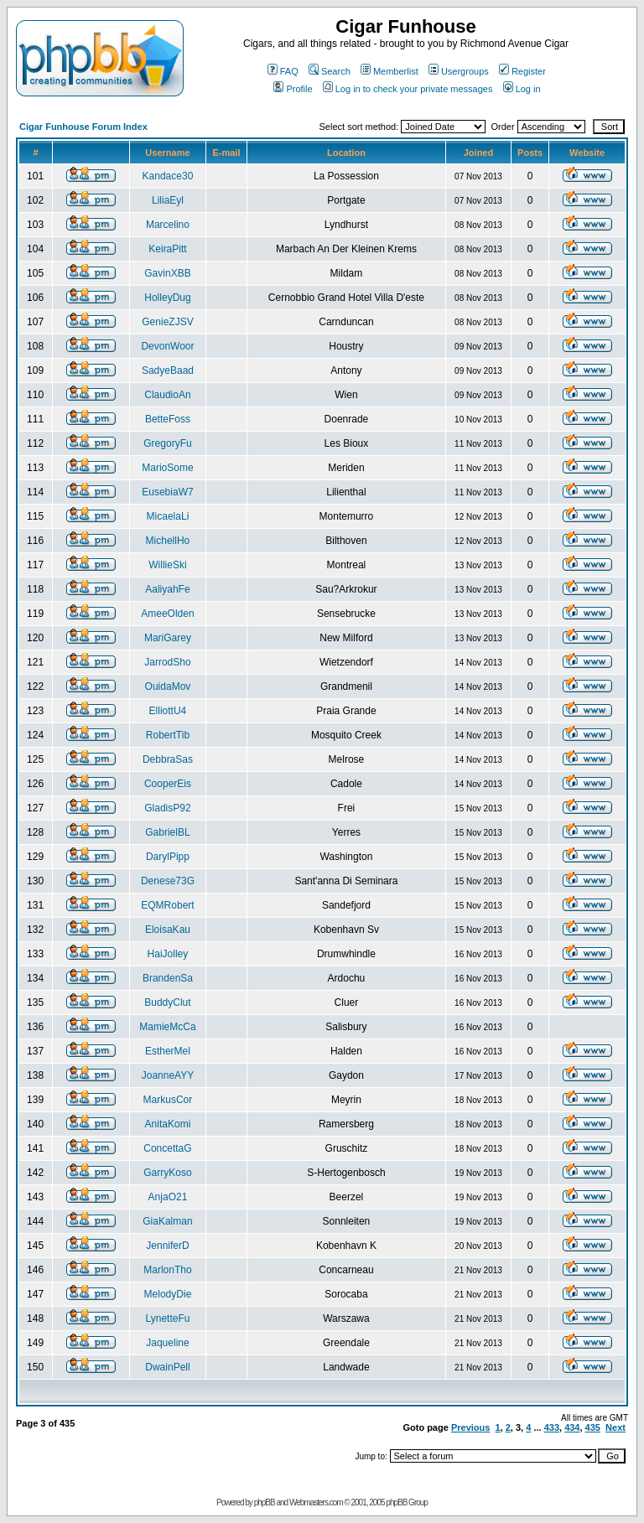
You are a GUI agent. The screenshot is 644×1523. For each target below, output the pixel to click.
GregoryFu (167, 443)
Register (522, 71)
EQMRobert (167, 905)
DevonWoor (167, 346)
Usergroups (458, 71)
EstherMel (167, 1051)
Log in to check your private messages (408, 89)
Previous (470, 1427)
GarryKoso (167, 1173)
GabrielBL (167, 832)
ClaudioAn (167, 395)
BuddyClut (167, 1002)
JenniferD (167, 1245)
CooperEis (167, 784)
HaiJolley (168, 954)
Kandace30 (168, 176)
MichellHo (168, 541)
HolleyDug (167, 297)
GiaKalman (167, 1221)
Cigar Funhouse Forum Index (83, 127)
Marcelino (168, 225)
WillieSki (167, 565)
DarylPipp (168, 857)
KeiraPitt (167, 249)
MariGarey (167, 638)
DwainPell (167, 1367)
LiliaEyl (168, 200)
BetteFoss (167, 419)
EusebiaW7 (167, 492)
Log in (522, 89)
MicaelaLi (168, 516)
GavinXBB (167, 273)
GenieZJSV (167, 322)
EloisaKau (167, 929)
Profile (292, 89)
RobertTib (168, 735)
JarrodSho (167, 662)
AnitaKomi (168, 1124)
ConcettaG (167, 1148)
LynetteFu (168, 1318)
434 (571, 1427)
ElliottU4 (168, 711)
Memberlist (389, 71)
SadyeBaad (168, 370)
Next (615, 1427)
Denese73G (168, 881)
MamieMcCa (167, 1027)
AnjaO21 (168, 1197)
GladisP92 (167, 808)
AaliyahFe (167, 589)
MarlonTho (167, 1270)
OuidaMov (168, 686)
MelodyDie (168, 1294)
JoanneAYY (168, 1075)
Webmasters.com (316, 1502)
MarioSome (167, 468)
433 (551, 1427)
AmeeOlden (167, 613)
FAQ (283, 71)
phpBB (264, 1502)
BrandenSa (168, 978)
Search (330, 71)
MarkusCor (168, 1100)
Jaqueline (167, 1343)
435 (592, 1427)
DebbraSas (168, 759)
